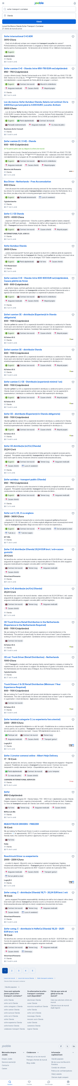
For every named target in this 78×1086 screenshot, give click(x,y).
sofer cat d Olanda (11, 1016)
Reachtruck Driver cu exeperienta (21, 856)
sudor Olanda (32, 1022)
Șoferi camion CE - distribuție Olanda (23, 349)
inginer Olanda (32, 1029)
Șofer (7, 792)
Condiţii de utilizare (58, 1068)
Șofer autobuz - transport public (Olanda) (25, 479)
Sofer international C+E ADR (18, 36)
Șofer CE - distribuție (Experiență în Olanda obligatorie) (32, 414)
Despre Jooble (7, 1059)
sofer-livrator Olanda (11, 1026)
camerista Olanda (33, 1026)
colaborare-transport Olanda (14, 1029)
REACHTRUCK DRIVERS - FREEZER (21, 824)
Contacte (5, 1065)
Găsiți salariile (56, 1074)
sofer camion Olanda (11, 1010)
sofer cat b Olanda (11, 1003)
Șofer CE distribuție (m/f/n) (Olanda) (22, 446)
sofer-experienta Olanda (13, 1022)
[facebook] (61, 1046)
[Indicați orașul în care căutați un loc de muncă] (39, 15)
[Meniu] (3, 3)
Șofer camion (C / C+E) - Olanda (20, 141)
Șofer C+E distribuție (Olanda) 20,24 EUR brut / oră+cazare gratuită (33, 551)
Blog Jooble (31, 1063)
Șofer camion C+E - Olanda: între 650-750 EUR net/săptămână (35, 68)
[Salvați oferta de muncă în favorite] (73, 36)
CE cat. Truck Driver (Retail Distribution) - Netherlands (31, 657)
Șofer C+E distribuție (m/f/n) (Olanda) (23, 588)
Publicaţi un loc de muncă (36, 1057)
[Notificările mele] (74, 3)
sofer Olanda (9, 1000)
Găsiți (39, 21)
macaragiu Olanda (34, 1016)
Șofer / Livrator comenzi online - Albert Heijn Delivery (31, 755)
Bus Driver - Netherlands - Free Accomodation (27, 181)
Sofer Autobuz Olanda (15, 246)
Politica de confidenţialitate (61, 1071)
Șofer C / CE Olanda (14, 214)
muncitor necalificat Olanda (37, 1006)
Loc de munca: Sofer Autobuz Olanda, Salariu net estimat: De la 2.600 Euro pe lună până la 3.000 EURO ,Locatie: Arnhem (36, 103)
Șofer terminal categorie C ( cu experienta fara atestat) (32, 719)
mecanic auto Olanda (35, 1019)
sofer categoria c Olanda (13, 1006)
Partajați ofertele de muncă (37, 1060)
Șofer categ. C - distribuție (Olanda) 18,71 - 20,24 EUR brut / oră (36, 892)
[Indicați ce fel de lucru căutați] (39, 9)
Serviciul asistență (8, 1062)
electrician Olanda (34, 1000)
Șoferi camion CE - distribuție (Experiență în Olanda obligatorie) (30, 316)
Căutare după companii (59, 1077)
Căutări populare (12, 987)
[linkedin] (74, 1046)
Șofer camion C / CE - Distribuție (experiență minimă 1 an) (33, 382)
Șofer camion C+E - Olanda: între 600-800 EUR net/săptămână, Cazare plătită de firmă (36, 279)
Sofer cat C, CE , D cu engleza (19, 513)
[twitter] (67, 1046)
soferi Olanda (9, 1019)
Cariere (4, 1068)
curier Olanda (32, 1003)
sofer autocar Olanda (12, 1013)
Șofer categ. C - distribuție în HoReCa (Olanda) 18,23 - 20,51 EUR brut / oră (34, 930)
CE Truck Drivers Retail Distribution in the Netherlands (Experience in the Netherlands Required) (31, 623)
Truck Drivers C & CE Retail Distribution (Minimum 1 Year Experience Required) (32, 685)
